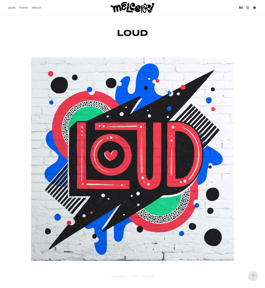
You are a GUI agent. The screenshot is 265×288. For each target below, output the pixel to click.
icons (23, 7)
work (11, 7)
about (36, 7)
